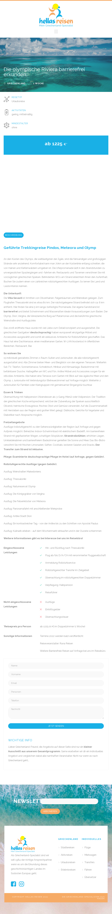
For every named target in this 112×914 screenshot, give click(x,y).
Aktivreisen (66, 855)
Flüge (87, 847)
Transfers (89, 862)
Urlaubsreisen (68, 862)
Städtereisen (67, 847)
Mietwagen (90, 855)
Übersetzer (90, 877)
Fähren (88, 869)
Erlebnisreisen (68, 869)
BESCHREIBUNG (13, 235)
